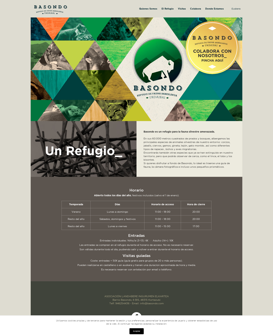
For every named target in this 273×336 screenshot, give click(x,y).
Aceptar (136, 331)
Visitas (182, 9)
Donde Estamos (214, 9)
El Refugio (168, 9)
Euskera (236, 8)
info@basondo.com (152, 303)
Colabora (195, 9)
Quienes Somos (148, 9)
